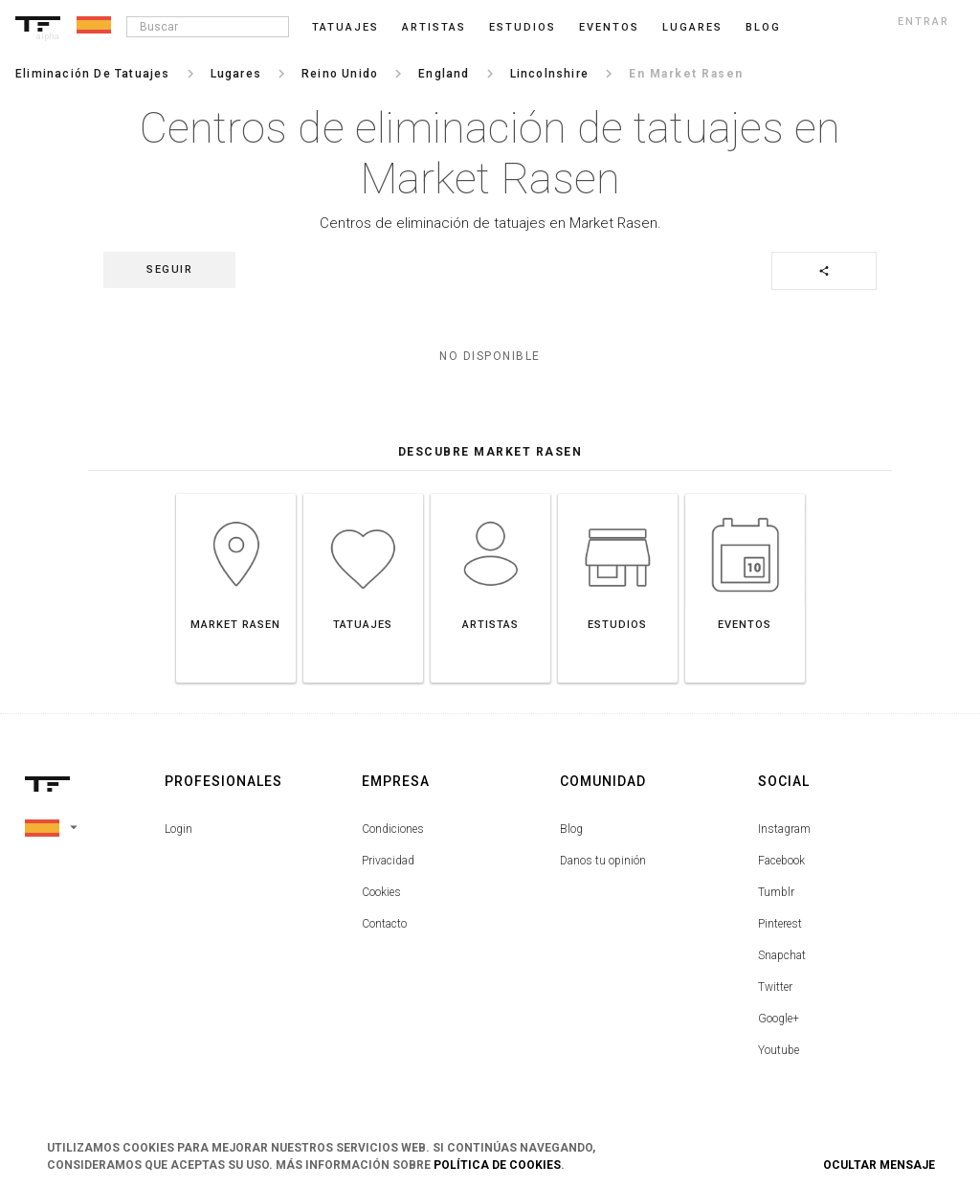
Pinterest (780, 923)
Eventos (609, 27)
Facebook (781, 860)
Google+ (778, 1018)
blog (763, 27)
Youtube (778, 1050)
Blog (571, 829)
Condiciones (393, 829)
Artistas (434, 27)
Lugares (692, 27)
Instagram (784, 829)
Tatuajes (345, 27)
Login (178, 829)
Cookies (381, 892)
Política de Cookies (497, 1165)
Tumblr (776, 892)
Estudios (522, 27)
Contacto (384, 923)
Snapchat (782, 955)
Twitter (775, 987)
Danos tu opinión (603, 860)
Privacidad (388, 860)
